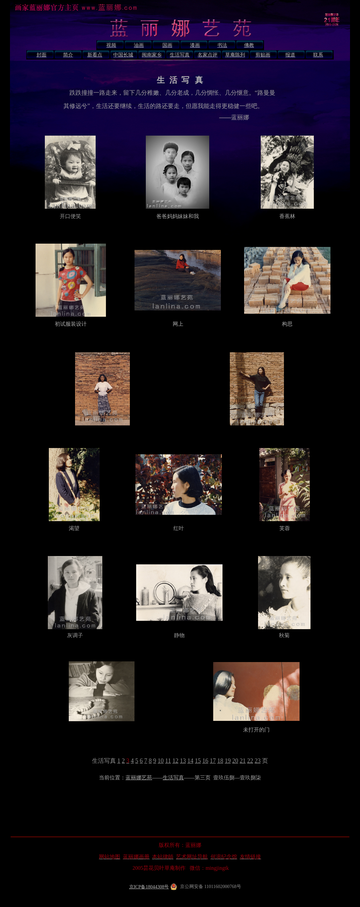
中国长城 (123, 54)
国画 (167, 45)
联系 (318, 54)
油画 (139, 45)
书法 (222, 45)
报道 (290, 54)
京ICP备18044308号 (149, 886)
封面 (41, 54)
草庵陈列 (235, 54)
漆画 (195, 45)
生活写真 (180, 54)
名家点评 (208, 54)
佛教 (249, 45)
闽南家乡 (152, 54)
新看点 (94, 54)
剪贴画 (262, 54)
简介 (68, 54)
